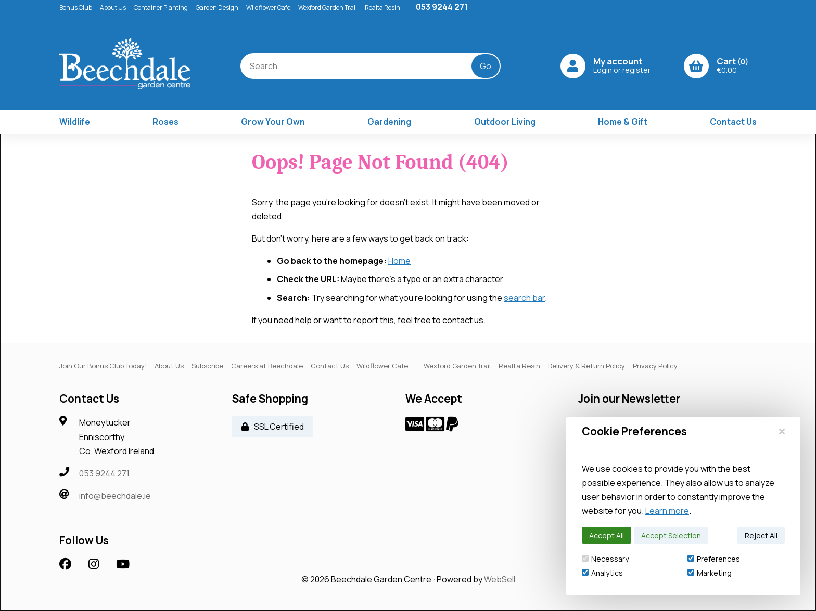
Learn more (667, 510)
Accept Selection (671, 535)
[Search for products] (364, 66)
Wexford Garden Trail (327, 7)
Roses (165, 121)
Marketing (709, 573)
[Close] (782, 431)
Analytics (602, 573)
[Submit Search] (486, 66)
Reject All (761, 535)
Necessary (605, 559)
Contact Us (733, 121)
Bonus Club (75, 7)
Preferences (713, 559)
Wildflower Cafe (268, 7)
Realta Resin (382, 7)
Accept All (606, 535)
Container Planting (161, 7)
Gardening (389, 121)
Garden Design (217, 7)
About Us (113, 7)
